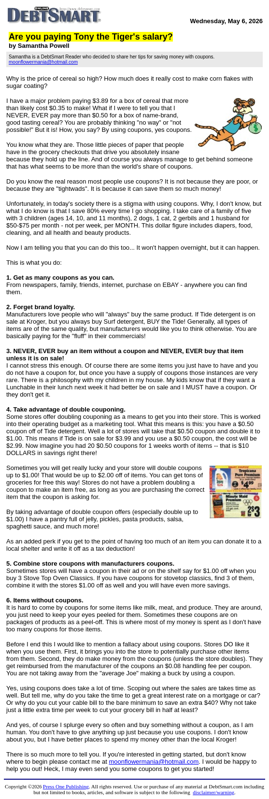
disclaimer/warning (213, 792)
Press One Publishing (66, 786)
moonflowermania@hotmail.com (43, 62)
